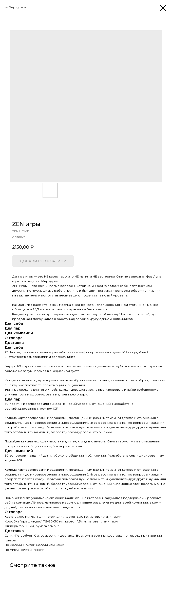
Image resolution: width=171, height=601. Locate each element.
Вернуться (17, 7)
